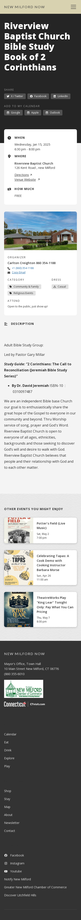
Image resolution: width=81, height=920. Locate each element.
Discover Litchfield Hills (20, 895)
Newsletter (11, 823)
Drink (7, 750)
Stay (7, 799)
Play (7, 766)
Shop (7, 791)
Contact (9, 831)
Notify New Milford (17, 879)
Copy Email (18, 272)
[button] (72, 7)
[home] (24, 6)
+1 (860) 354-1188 (23, 268)
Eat (6, 742)
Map (7, 807)
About (8, 815)
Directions (23, 174)
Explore (9, 758)
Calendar (10, 734)
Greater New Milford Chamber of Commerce (35, 887)
